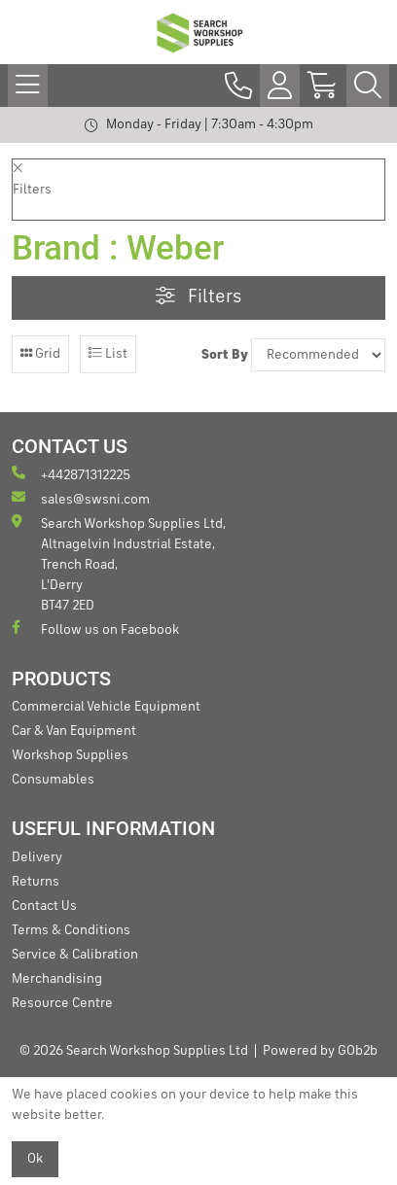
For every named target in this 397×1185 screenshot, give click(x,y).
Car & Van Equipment (74, 731)
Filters (198, 296)
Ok (35, 1159)
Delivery (37, 857)
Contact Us (44, 906)
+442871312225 (71, 474)
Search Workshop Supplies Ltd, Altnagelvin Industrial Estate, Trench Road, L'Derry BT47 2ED (119, 563)
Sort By (224, 355)
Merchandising (57, 979)
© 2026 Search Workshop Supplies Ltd (133, 1051)
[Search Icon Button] (367, 85)
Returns (35, 882)
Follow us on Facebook (95, 628)
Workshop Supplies (70, 755)
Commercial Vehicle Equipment (106, 707)
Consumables (53, 779)
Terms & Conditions (71, 930)
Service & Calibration (75, 954)
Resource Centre (62, 1003)
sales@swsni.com (81, 498)
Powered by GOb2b (320, 1051)
